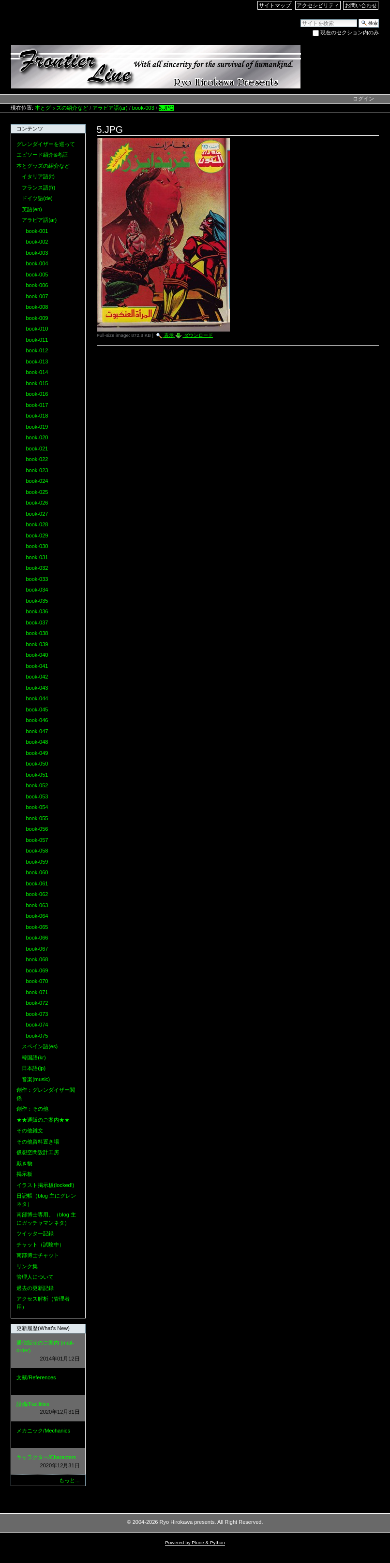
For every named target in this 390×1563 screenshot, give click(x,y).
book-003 (143, 108)
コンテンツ (29, 128)
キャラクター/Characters (47, 1461)
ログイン (363, 98)
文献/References (47, 1382)
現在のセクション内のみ (349, 32)
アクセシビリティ (318, 5)
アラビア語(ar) (109, 108)
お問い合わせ (361, 5)
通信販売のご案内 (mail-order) (47, 1351)
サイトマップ (275, 5)
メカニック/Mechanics (47, 1435)
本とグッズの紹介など (61, 108)
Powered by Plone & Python (195, 1542)
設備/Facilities (47, 1408)
